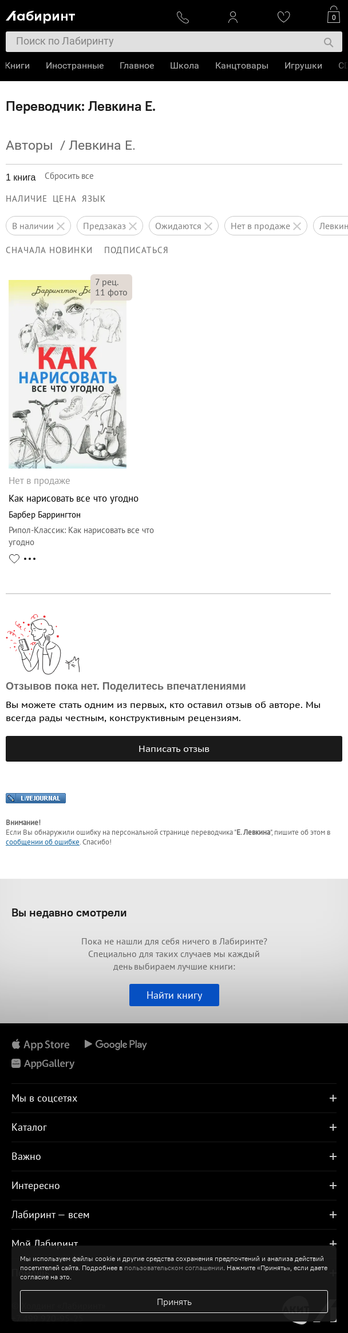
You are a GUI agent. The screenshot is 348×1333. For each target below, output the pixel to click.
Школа (185, 65)
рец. (106, 282)
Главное (138, 65)
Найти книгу (174, 995)
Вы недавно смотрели (69, 912)
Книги (18, 65)
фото (111, 292)
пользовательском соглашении (173, 1267)
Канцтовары (243, 65)
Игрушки (304, 65)
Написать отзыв (174, 748)
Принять (174, 1301)
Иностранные (76, 65)
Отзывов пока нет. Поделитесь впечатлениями (126, 686)
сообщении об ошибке (43, 842)
